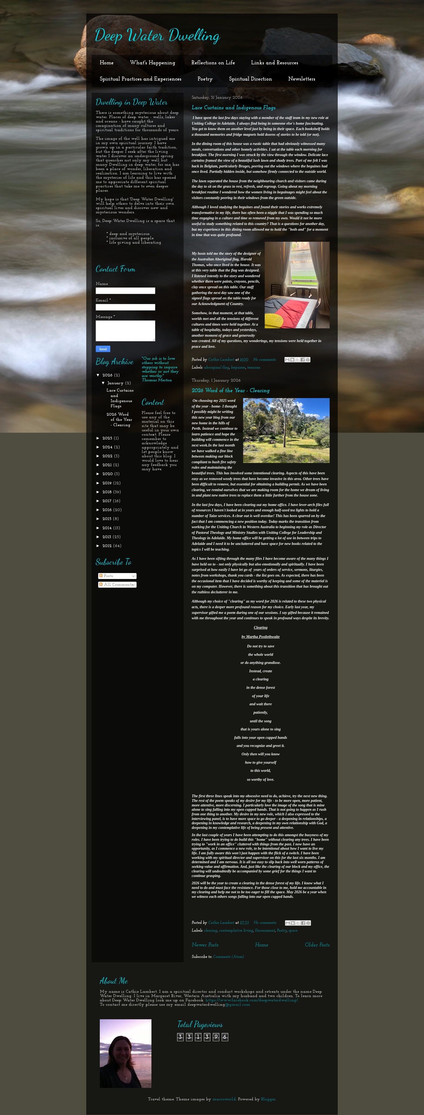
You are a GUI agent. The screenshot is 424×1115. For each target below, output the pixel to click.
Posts (106, 576)
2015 (107, 519)
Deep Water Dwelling (157, 34)
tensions (253, 368)
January (116, 383)
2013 (107, 537)
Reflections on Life (213, 63)
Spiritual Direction (250, 79)
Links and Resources (274, 63)
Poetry (205, 79)
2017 (107, 501)
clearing (210, 931)
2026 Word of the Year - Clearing (231, 390)
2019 (107, 483)
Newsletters (301, 79)
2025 (108, 438)
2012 (107, 546)
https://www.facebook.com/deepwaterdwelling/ (252, 1000)
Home (107, 63)
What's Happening (152, 63)
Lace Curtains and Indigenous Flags (234, 108)
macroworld (224, 1099)
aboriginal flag (216, 368)
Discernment (265, 931)
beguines (238, 368)
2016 (107, 510)
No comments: (265, 360)
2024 (108, 447)
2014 (107, 528)
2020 (108, 474)
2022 (108, 456)
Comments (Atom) (228, 957)
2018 (107, 492)
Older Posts (317, 945)
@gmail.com (237, 1004)
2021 (107, 465)
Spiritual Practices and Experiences (140, 79)
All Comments (116, 585)
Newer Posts (205, 945)
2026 (108, 375)
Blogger (268, 1099)
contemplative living (236, 931)
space (293, 931)
